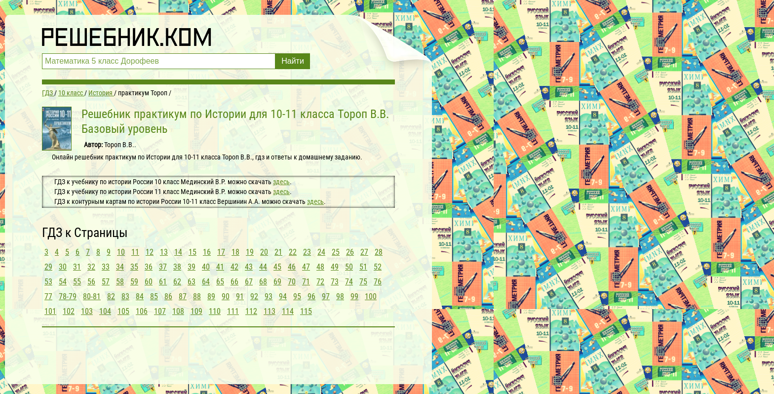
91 (240, 296)
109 (196, 311)
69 (277, 281)
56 (91, 281)
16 (207, 252)
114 (288, 311)
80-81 (92, 296)
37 (163, 267)
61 (163, 281)
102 (69, 311)
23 (307, 252)
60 (149, 281)
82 (111, 296)
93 (268, 296)
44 (263, 267)
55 (77, 281)
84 (140, 296)
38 (177, 267)
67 (249, 281)
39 (191, 267)
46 (292, 267)
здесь (281, 182)
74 (349, 281)
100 (371, 296)
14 (178, 252)
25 (336, 252)
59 (134, 281)
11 (135, 252)
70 (292, 281)
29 (48, 267)
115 (306, 311)
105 (123, 311)
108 (178, 311)
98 (340, 296)
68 (263, 281)
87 (183, 296)
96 (311, 296)
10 (121, 252)
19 (250, 252)
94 (283, 296)
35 (134, 267)
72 (320, 281)
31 (77, 267)
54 (63, 281)
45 (277, 267)
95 (297, 296)
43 (249, 267)
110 (215, 311)
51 (363, 267)
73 (335, 281)
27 (364, 252)
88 (197, 296)
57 (106, 281)
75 (363, 281)
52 (378, 267)
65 (220, 281)
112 (251, 311)
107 (160, 311)
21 (278, 252)
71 (306, 281)
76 (378, 281)
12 (150, 252)
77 (48, 296)
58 (120, 281)
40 (206, 267)
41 (220, 267)
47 (306, 267)
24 (321, 252)
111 (233, 311)
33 (106, 267)
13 (164, 252)
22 (293, 252)
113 (269, 311)
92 (254, 296)
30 (63, 267)
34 (120, 267)
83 (125, 296)
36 (149, 267)
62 (177, 281)
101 (50, 311)
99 (354, 296)
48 (320, 267)
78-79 (68, 296)
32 (91, 267)
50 (349, 267)
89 (211, 296)
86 (168, 296)
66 (234, 281)
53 (48, 281)
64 (206, 281)
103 (87, 311)
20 (264, 252)
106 (142, 311)
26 (350, 252)
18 (235, 252)
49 (335, 267)
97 (326, 296)
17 (221, 252)
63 (191, 281)
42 (234, 267)
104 (105, 311)
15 (192, 252)
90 (226, 296)
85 (154, 296)
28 (379, 252)
